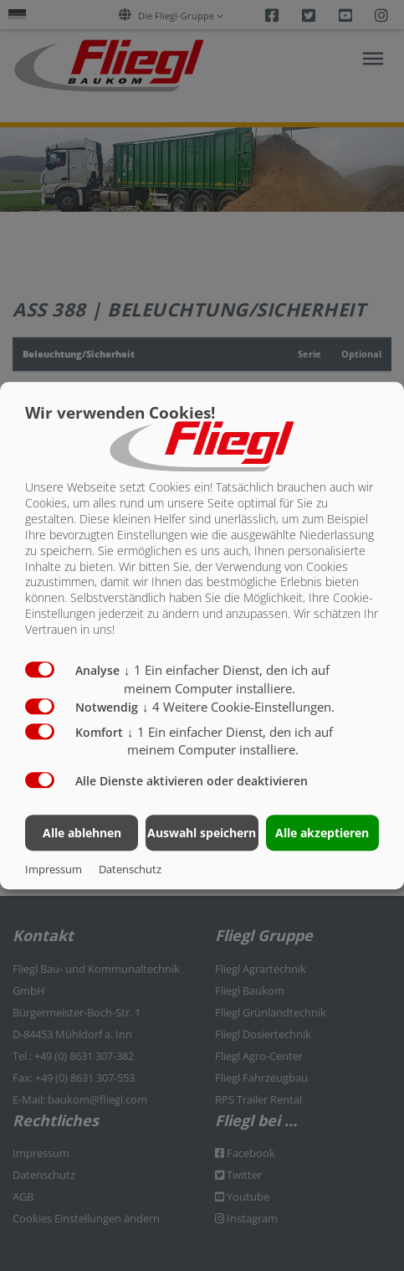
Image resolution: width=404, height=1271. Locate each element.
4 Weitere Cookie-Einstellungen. (238, 706)
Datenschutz (130, 869)
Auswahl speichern (201, 833)
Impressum (53, 869)
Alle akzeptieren (322, 833)
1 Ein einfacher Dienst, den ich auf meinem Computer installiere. (230, 741)
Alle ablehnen (82, 833)
